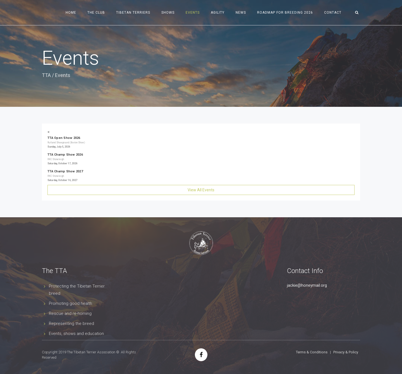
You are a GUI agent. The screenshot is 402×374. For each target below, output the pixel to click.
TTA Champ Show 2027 (65, 171)
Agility (217, 13)
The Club (96, 13)
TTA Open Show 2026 (63, 138)
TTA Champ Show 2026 (65, 154)
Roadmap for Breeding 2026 (285, 13)
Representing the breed (71, 323)
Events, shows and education (76, 333)
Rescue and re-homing (70, 313)
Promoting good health (70, 303)
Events (193, 13)
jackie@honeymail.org (307, 285)
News (241, 13)
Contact (332, 13)
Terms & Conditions (311, 352)
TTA (46, 75)
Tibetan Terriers (133, 13)
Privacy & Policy (345, 352)
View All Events (201, 190)
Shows (167, 13)
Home (71, 13)
